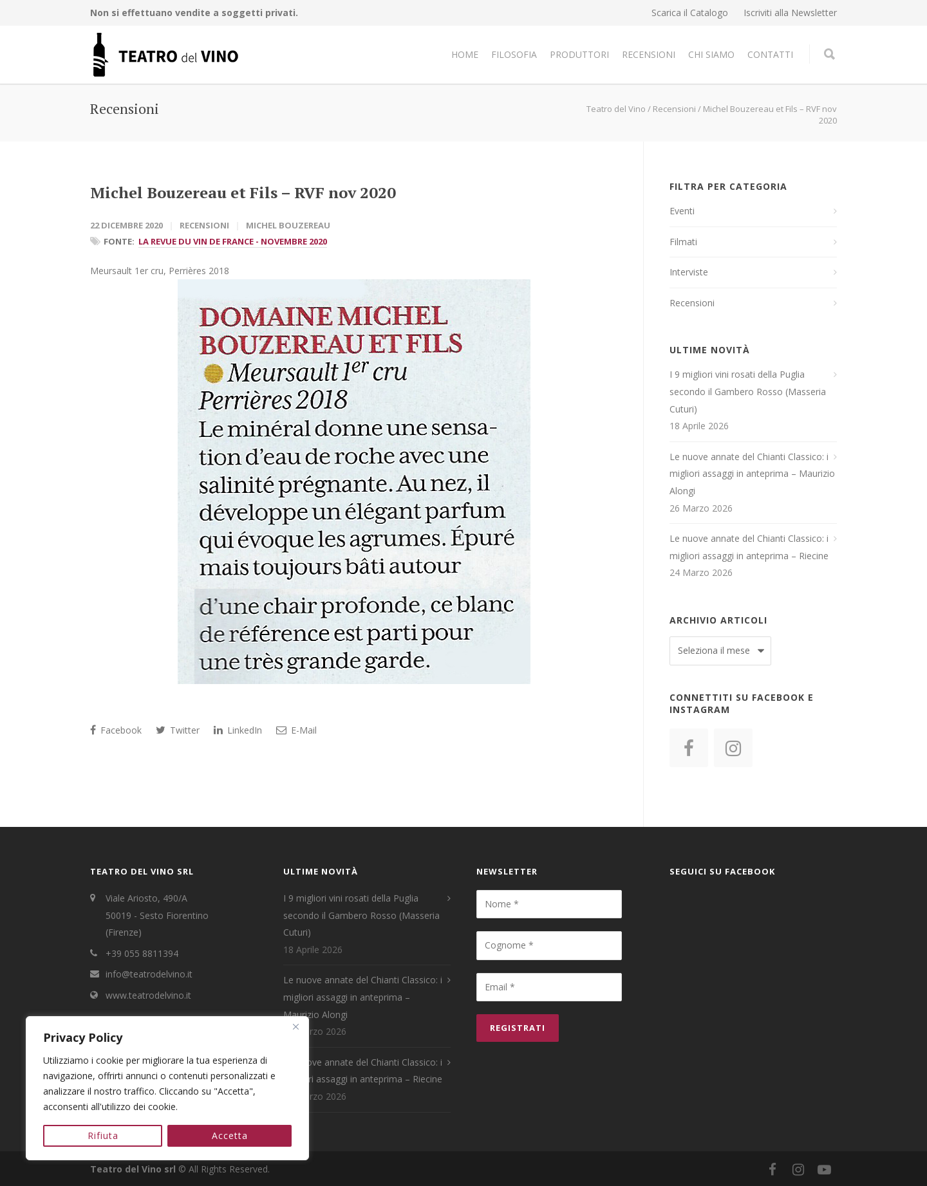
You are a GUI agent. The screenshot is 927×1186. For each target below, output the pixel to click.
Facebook (116, 730)
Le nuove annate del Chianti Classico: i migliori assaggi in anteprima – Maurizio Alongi (752, 473)
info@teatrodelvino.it (149, 974)
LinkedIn (238, 730)
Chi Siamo (711, 54)
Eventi (682, 211)
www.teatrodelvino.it (148, 995)
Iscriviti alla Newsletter (790, 12)
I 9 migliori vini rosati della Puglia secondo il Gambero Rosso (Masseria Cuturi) (748, 391)
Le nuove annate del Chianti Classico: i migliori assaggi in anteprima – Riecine (749, 547)
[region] (167, 1088)
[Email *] (549, 987)
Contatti (770, 54)
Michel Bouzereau (288, 225)
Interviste (689, 272)
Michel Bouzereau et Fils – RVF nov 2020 (243, 192)
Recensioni (648, 54)
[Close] (295, 1027)
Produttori (579, 54)
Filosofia (514, 54)
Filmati (683, 242)
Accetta (230, 1135)
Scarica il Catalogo (689, 12)
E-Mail (296, 730)
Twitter (178, 730)
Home (464, 54)
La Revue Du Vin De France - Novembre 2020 (232, 241)
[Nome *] (549, 904)
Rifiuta (103, 1135)
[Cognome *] (549, 945)
